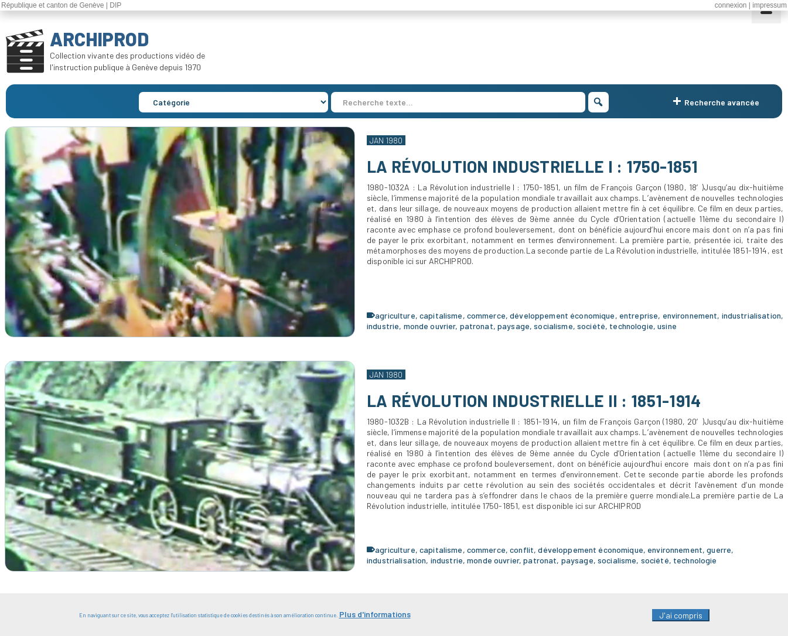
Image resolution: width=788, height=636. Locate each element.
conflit (522, 550)
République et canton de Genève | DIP (61, 5)
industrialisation (751, 315)
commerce (486, 315)
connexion (731, 5)
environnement (690, 315)
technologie (631, 326)
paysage (513, 326)
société (591, 326)
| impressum (768, 5)
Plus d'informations (375, 617)
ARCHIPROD (99, 38)
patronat (476, 326)
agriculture (395, 315)
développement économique (562, 315)
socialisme (553, 326)
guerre (719, 550)
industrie (383, 326)
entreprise (638, 315)
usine (667, 326)
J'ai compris (680, 618)
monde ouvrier (430, 326)
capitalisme (441, 315)
